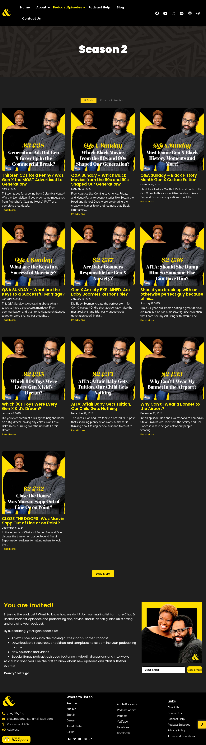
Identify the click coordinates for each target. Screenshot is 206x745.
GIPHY (71, 732)
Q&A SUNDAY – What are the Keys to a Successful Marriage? (33, 291)
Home (25, 7)
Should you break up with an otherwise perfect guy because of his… (171, 294)
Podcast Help (99, 7)
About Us (173, 707)
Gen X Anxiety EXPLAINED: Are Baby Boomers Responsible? (100, 291)
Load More (103, 574)
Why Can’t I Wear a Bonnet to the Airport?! (170, 406)
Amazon (72, 703)
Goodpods (123, 733)
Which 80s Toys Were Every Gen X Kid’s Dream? (29, 406)
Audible (71, 709)
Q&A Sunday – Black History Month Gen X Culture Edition (168, 177)
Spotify (71, 714)
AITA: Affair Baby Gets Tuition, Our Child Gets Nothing (101, 406)
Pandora (122, 715)
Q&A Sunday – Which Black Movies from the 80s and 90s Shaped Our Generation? (100, 179)
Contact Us (31, 18)
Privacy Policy (176, 730)
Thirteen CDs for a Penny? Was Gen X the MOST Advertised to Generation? (33, 179)
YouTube (122, 721)
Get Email (194, 670)
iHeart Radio (74, 726)
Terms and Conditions (181, 736)
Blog (120, 7)
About (42, 7)
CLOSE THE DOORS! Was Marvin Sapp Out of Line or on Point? (33, 520)
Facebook (123, 727)
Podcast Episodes (68, 7)
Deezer (71, 720)
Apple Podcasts (127, 704)
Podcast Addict (126, 710)
